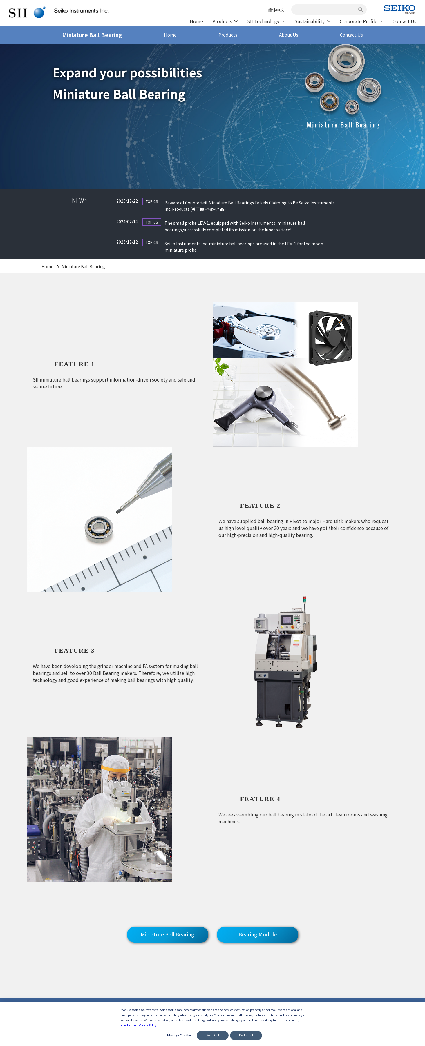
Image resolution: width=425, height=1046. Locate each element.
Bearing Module (257, 929)
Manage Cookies (179, 1035)
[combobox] (325, 9)
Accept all (212, 1035)
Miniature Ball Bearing (167, 929)
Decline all (246, 1035)
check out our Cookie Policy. (139, 1025)
